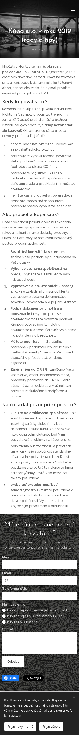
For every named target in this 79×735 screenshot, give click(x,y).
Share (10, 678)
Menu (73, 10)
